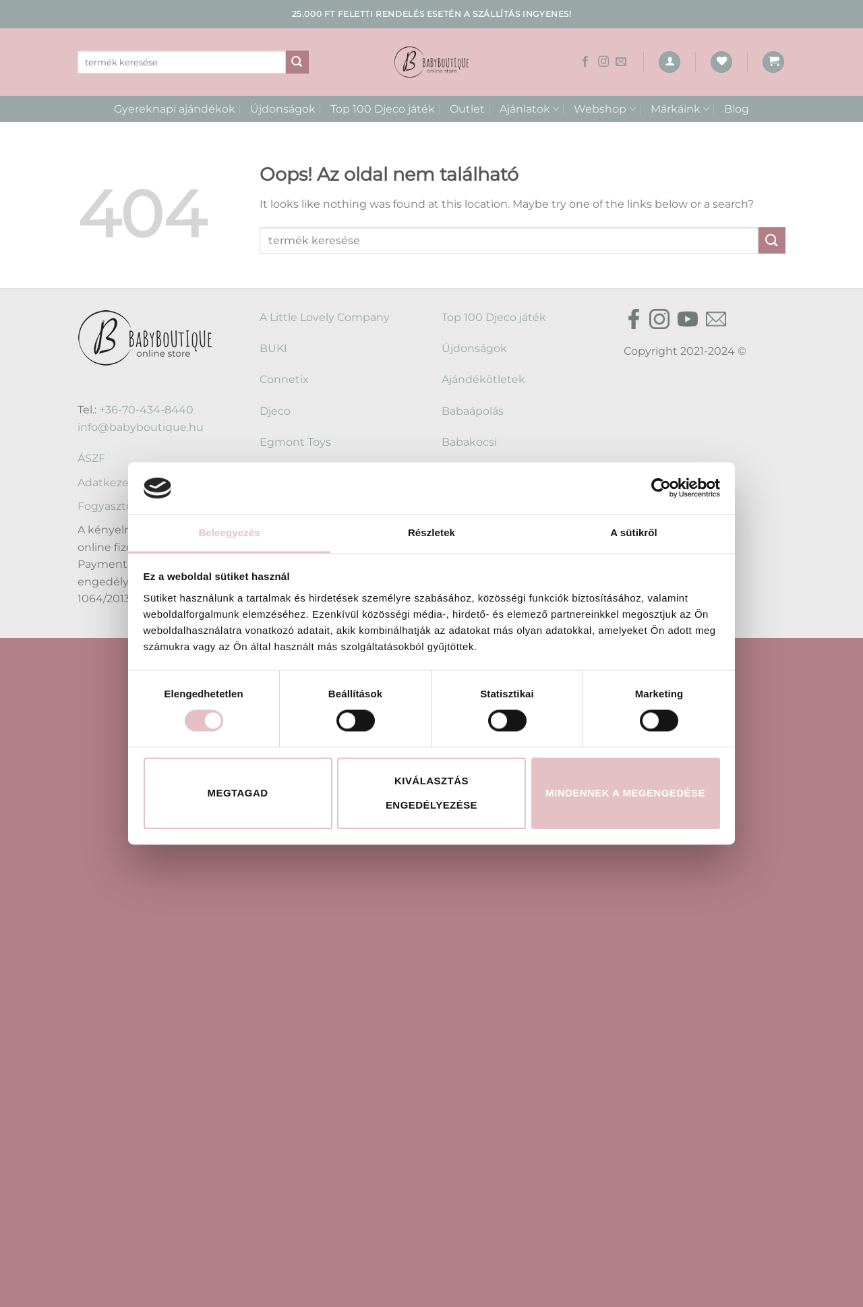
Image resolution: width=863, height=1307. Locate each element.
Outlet (467, 109)
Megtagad (238, 792)
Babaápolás (473, 411)
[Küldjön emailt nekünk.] (621, 62)
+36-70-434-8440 (146, 409)
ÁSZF (91, 458)
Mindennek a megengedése (625, 792)
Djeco (275, 411)
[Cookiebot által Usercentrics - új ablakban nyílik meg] (661, 488)
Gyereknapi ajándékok (174, 109)
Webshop (604, 109)
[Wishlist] (721, 62)
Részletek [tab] (431, 532)
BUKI (273, 348)
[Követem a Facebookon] (585, 62)
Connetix (284, 379)
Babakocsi (469, 442)
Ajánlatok (529, 109)
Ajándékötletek (483, 379)
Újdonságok (283, 109)
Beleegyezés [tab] (229, 532)
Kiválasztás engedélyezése (431, 793)
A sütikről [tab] (633, 532)
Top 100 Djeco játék (382, 109)
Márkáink (680, 109)
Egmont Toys (295, 442)
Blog (736, 109)
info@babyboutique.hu (141, 427)
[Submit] (297, 62)
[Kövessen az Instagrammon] (603, 62)
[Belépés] (669, 62)
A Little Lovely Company (325, 317)
